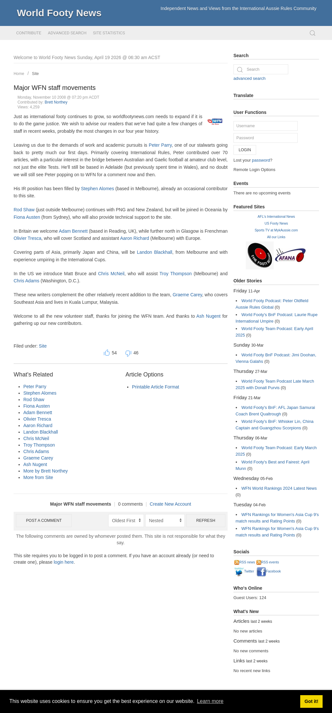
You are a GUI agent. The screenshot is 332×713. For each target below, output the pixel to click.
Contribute (28, 33)
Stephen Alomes (97, 188)
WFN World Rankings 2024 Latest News (279, 488)
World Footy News (59, 12)
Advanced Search (67, 33)
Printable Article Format (155, 386)
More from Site (38, 477)
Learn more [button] (210, 701)
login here (64, 562)
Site (35, 73)
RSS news (244, 562)
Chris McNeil (111, 273)
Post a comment (44, 520)
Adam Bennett (73, 231)
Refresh (205, 520)
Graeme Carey (187, 294)
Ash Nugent (208, 316)
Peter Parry (160, 145)
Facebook (268, 571)
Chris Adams (26, 280)
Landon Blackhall (154, 252)
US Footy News (276, 223)
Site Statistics (109, 33)
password (261, 160)
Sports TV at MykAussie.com (276, 230)
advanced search (249, 78)
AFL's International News (276, 216)
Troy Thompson (176, 273)
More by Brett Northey (45, 470)
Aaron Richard (134, 238)
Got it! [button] (311, 701)
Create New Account (170, 504)
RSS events (267, 562)
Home (19, 73)
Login (245, 150)
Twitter (244, 571)
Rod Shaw (24, 209)
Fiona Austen (27, 217)
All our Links (276, 237)
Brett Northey (56, 102)
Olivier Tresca (28, 238)
